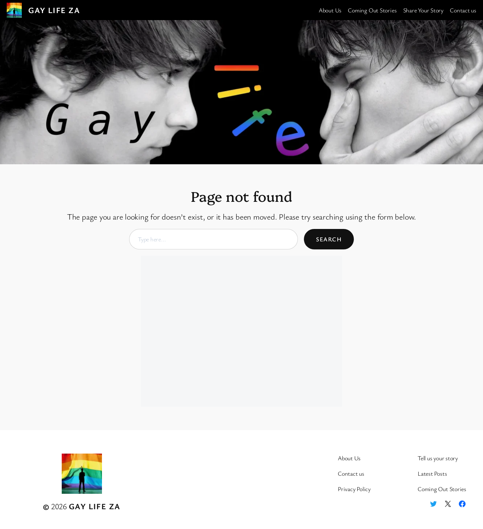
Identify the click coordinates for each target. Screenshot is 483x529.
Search (329, 239)
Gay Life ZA (54, 10)
